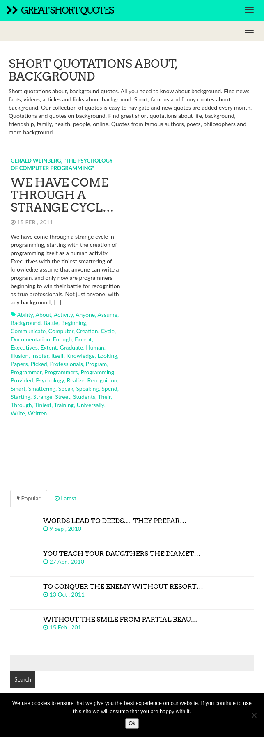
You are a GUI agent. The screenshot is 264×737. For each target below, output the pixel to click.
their (104, 396)
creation (87, 330)
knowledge (81, 355)
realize (76, 380)
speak (65, 388)
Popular (29, 498)
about (43, 314)
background (26, 322)
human (95, 347)
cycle (108, 330)
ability (25, 314)
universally (90, 404)
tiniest (42, 404)
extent (49, 347)
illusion (19, 355)
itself (57, 355)
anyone (85, 314)
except (83, 339)
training (64, 404)
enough (62, 339)
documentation (30, 339)
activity (63, 314)
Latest (65, 498)
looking (107, 355)
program (96, 363)
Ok (132, 723)
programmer (26, 371)
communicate (28, 330)
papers (19, 363)
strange (43, 396)
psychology (50, 380)
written (37, 413)
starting (20, 396)
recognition (102, 380)
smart (18, 388)
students (84, 396)
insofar (39, 355)
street (62, 396)
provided (22, 380)
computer (60, 330)
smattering (41, 388)
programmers (61, 371)
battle (51, 322)
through (21, 404)
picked (38, 363)
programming (97, 371)
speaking (87, 388)
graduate (71, 347)
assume (107, 314)
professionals (66, 363)
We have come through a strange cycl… (62, 195)
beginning (73, 322)
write (18, 413)
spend (109, 388)
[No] (254, 715)
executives (24, 347)
